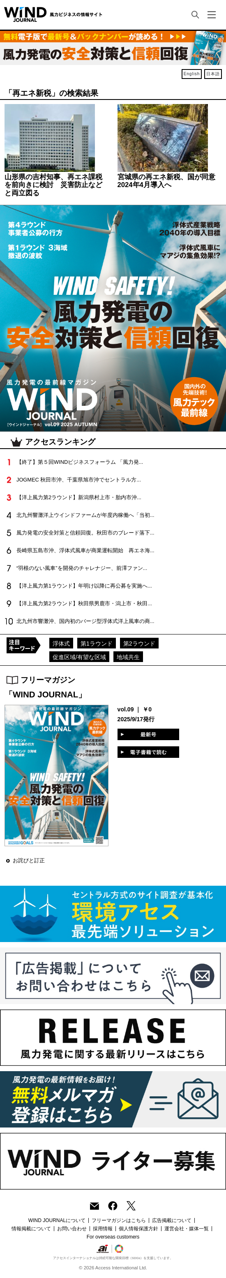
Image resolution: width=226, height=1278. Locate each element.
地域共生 (128, 657)
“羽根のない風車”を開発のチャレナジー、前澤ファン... (81, 568)
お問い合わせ (72, 1229)
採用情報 (103, 1229)
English (192, 74)
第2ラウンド (139, 643)
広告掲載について (171, 1220)
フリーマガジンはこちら (119, 1220)
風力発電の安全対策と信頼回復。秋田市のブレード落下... (85, 533)
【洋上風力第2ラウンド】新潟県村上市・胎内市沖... (78, 497)
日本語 (213, 74)
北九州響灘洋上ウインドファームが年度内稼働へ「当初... (85, 515)
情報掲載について (31, 1229)
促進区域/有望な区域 (79, 657)
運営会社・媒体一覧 (186, 1229)
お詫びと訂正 (29, 860)
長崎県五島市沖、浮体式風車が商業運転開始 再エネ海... (85, 550)
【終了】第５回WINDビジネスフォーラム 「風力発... (79, 462)
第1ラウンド (97, 643)
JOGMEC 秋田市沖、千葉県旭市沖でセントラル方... (78, 480)
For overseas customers (113, 1237)
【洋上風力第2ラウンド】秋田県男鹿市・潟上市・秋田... (84, 603)
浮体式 (61, 643)
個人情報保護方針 (138, 1229)
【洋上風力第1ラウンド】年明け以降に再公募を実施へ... (84, 586)
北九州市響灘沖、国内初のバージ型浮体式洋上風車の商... (85, 621)
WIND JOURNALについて (56, 1220)
